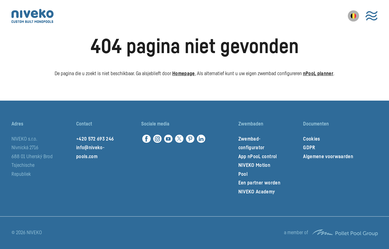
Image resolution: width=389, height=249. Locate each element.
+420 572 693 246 (95, 138)
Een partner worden (259, 182)
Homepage (183, 73)
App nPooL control (257, 156)
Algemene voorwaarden (328, 156)
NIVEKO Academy (256, 191)
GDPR (309, 147)
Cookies (311, 138)
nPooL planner (318, 73)
